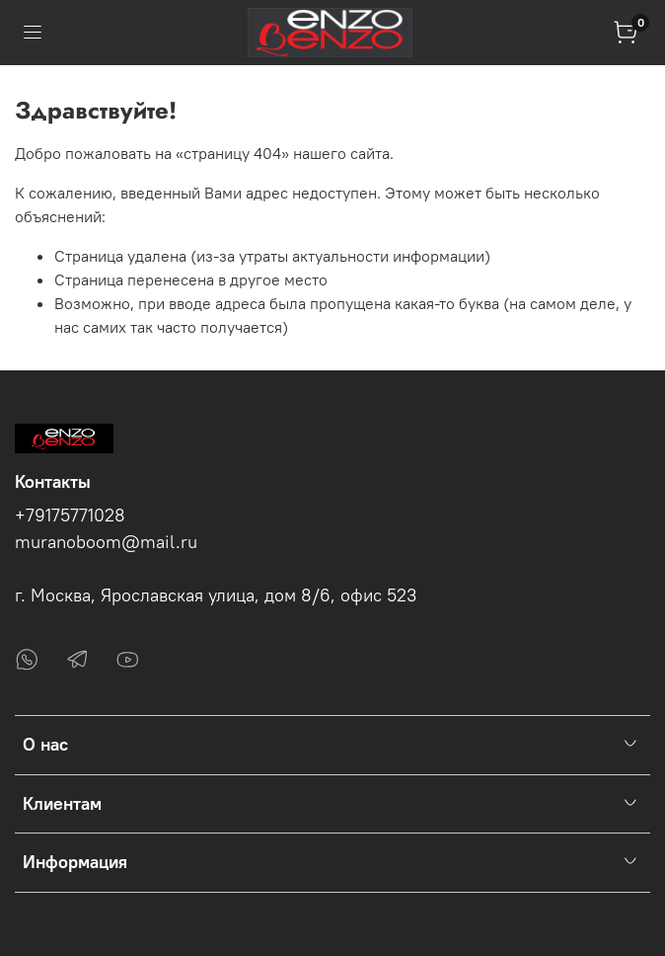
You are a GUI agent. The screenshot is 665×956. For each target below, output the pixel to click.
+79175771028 (70, 515)
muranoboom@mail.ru (106, 542)
